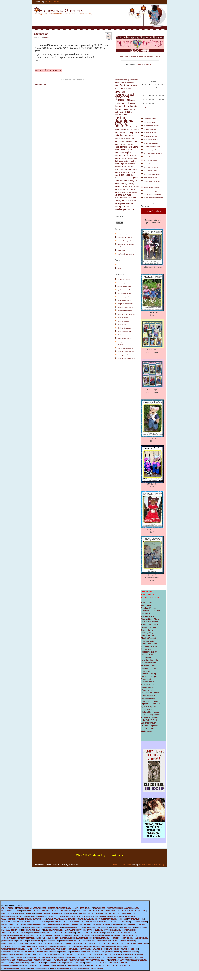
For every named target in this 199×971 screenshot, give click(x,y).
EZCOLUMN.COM (51, 916)
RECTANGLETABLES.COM (48, 938)
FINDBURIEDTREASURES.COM (69, 957)
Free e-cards (146, 679)
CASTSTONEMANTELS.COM (82, 908)
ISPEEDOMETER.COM (101, 938)
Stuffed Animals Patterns (126, 254)
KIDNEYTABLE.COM (28, 946)
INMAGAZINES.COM (54, 913)
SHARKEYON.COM (127, 911)
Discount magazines (149, 725)
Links (119, 268)
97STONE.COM (98, 911)
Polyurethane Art (148, 616)
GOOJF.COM (114, 938)
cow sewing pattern (124, 283)
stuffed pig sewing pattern (126, 355)
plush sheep (124, 175)
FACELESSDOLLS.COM (68, 941)
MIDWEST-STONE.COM (38, 908)
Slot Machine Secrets (150, 693)
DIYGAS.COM (115, 927)
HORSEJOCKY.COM (126, 963)
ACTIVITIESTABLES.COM (10, 946)
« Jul (145, 107)
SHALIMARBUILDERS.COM (11, 911)
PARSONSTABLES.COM (61, 946)
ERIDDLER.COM (7, 963)
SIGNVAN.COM (73, 949)
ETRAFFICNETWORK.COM (133, 957)
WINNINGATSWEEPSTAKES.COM (13, 949)
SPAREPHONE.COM (120, 954)
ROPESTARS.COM (129, 930)
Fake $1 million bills (149, 660)
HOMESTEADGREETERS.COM (35, 927)
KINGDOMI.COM (90, 922)
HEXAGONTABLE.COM (93, 935)
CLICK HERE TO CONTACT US (144, 64)
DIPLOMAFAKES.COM (25, 960)
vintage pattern (126, 209)
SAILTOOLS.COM (42, 922)
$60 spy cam (146, 649)
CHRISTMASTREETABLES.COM (118, 943)
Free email (145, 671)
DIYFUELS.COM (103, 927)
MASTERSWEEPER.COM (98, 946)
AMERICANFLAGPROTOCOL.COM (26, 935)
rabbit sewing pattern (124, 338)
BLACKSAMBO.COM (54, 927)
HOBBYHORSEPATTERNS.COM (133, 924)
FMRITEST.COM (69, 933)
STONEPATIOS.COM (8, 908)
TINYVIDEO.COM (88, 957)
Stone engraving (148, 687)
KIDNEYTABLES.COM (44, 946)
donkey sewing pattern (125, 286)
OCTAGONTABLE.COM (129, 935)
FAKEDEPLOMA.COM (37, 933)
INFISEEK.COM (40, 913)
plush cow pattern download (124, 144)
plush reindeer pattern (125, 328)
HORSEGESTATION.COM (10, 943)
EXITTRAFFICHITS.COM (114, 957)
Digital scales (146, 731)
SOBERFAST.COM (33, 957)
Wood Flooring (158, 865)
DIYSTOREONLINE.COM (80, 968)
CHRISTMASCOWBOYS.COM (39, 968)
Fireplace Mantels (148, 608)
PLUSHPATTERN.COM (139, 922)
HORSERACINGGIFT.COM (10, 965)
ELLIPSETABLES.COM (84, 938)
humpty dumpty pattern (125, 304)
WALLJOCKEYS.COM (24, 919)
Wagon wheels (147, 690)
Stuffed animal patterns (123, 196)
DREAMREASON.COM (37, 963)
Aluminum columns (149, 668)
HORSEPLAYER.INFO (127, 941)
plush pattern (122, 324)
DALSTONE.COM (22, 933)
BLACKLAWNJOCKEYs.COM (32, 930)
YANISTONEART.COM (131, 908)
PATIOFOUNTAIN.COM (115, 908)
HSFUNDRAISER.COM (129, 933)
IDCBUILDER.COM (28, 911)
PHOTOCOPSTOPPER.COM (84, 916)
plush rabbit (126, 166)
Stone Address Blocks (150, 619)
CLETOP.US (122, 919)
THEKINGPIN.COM (8, 933)
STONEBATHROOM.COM (87, 927)
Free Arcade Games (149, 624)
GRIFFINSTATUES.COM (126, 916)
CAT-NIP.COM (21, 957)
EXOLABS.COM (21, 916)
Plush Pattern (122, 250)
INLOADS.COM (140, 911)
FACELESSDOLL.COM (51, 941)
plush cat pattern (123, 317)
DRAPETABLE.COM (60, 935)
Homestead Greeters (51, 2)
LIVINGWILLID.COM (87, 919)
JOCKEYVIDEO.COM (122, 965)
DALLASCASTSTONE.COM (53, 930)
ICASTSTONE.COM (35, 941)
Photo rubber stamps (150, 712)
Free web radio (147, 641)
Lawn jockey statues (149, 701)
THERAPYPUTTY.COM (77, 960)
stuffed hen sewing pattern (126, 351)
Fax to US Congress (149, 676)
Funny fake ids (147, 709)
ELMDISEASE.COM (9, 941)
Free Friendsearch (149, 643)
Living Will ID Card (149, 720)
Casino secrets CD (149, 695)
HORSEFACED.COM (90, 965)
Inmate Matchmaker (149, 717)
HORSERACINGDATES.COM (31, 965)
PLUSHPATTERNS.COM (9, 924)
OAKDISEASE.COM (141, 938)
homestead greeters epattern (124, 97)
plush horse (120, 149)
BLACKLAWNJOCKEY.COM (11, 930)
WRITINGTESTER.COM (93, 963)
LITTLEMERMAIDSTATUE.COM (100, 954)
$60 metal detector (149, 646)
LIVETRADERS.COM (66, 916)
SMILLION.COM (113, 913)
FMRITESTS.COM (82, 933)
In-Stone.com (146, 602)
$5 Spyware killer (148, 684)
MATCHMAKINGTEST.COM (25, 954)
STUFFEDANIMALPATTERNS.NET (58, 924)
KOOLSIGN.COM (46, 935)
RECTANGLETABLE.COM (29, 938)
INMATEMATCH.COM (60, 960)
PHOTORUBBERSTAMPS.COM (106, 919)
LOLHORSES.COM (8, 916)
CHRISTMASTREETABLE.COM (95, 943)
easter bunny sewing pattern (125, 80)
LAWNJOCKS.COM (99, 949)
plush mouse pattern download (125, 161)
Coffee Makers (145, 865)
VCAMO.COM (99, 957)
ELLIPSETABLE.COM (67, 938)
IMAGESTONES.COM (104, 922)
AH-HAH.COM (141, 927)
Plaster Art (145, 613)
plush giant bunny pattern (126, 147)
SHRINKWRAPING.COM (25, 922)
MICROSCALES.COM (49, 957)
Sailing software (148, 698)
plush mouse (119, 158)
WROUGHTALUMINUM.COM (57, 919)
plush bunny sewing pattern (127, 314)
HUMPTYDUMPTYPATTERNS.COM (108, 924)
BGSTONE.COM (99, 908)
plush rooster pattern (124, 331)
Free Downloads (148, 657)
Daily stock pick (147, 635)
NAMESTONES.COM (112, 911)
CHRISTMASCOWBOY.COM (61, 968)
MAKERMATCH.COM (8, 922)
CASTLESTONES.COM (122, 922)
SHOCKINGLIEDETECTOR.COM (77, 954)
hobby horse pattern (124, 293)
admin (46, 38)
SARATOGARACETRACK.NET (106, 916)
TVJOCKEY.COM (49, 949)
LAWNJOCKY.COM (8, 954)
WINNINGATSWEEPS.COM (117, 946)
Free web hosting (148, 674)
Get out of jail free (148, 627)
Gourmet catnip (147, 682)
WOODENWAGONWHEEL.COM (97, 960)
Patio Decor (146, 605)
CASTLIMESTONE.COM (45, 911)
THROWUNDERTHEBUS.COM (32, 952)
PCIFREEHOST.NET (8, 957)
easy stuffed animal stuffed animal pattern (126, 82)
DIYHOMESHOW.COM (34, 949)
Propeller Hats (147, 654)
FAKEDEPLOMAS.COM (54, 933)
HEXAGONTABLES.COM (111, 935)
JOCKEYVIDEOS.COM (106, 965)
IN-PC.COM (5, 913)
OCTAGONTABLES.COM (10, 938)
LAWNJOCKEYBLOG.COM (10, 952)
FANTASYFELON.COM (136, 919)
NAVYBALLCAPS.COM (57, 922)
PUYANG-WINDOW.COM (84, 913)
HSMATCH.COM (7, 935)
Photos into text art (149, 652)
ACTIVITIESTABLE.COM (139, 943)
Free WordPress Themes (122, 865)
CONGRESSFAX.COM (36, 916)
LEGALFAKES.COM (70, 927)
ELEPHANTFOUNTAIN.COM (73, 943)
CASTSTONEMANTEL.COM (64, 911)
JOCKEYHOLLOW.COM (73, 965)
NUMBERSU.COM (97, 968)
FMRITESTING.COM (97, 933)
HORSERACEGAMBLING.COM (107, 941)
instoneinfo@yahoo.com (48, 70)
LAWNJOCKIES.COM (130, 949)
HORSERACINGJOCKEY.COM (53, 965)
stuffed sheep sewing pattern (127, 358)
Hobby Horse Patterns (125, 237)
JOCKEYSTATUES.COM (86, 941)
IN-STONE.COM (16, 913)
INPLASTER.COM (101, 913)
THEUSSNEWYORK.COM (55, 963)
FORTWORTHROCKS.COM (80, 952)
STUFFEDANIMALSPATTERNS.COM (32, 924)
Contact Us (41, 34)
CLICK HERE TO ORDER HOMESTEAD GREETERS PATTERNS (140, 56)
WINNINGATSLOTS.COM (42, 960)
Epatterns (124, 85)
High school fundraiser (150, 704)
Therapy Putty (147, 633)
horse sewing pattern (124, 300)
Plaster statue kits (148, 663)
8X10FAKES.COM (127, 938)
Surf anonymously (148, 723)
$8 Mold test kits (148, 665)
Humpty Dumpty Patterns (126, 241)
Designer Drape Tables (125, 234)
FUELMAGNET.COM (112, 933)
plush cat (124, 138)
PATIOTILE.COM (23, 908)
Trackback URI (40, 85)
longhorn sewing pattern (125, 307)
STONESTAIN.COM (98, 952)
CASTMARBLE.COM (128, 913)
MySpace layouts (148, 706)
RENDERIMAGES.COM (80, 946)
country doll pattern (124, 279)
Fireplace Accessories (150, 611)
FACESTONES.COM (8, 960)
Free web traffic (147, 728)
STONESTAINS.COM (113, 952)
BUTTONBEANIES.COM (112, 930)
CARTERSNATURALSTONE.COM (59, 908)
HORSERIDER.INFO (55, 943)
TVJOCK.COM (61, 949)
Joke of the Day (147, 630)
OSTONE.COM (41, 954)
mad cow (123, 132)
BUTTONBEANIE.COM (95, 930)
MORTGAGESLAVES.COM (74, 963)
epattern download (124, 290)
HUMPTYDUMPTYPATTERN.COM (83, 924)
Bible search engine (149, 622)
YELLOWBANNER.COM (75, 922)
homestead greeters (124, 90)
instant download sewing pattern (124, 121)
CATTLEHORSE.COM (51, 952)
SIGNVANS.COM (85, 949)
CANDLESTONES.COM (83, 911)
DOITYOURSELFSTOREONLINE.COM (14, 968)
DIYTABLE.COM (40, 943)
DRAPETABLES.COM (75, 935)
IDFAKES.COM (73, 919)
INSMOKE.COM (28, 913)
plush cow (132, 141)
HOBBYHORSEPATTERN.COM (12, 927)
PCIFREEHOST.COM (135, 954)
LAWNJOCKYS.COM (114, 949)
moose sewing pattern (125, 310)
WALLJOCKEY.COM (8, 919)
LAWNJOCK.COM (39, 919)
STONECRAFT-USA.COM (118, 960)
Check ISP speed (148, 638)
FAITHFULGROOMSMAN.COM (75, 930)
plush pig (119, 164)
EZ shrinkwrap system (150, 714)
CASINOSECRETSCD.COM (137, 960)
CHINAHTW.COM (69, 913)
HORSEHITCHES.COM (130, 952)
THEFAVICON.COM (21, 963)
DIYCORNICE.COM (27, 943)
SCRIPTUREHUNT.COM (56, 954)
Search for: (119, 216)
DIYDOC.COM (65, 952)
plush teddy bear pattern (126, 335)
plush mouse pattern (131, 158)
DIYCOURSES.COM (128, 927)
